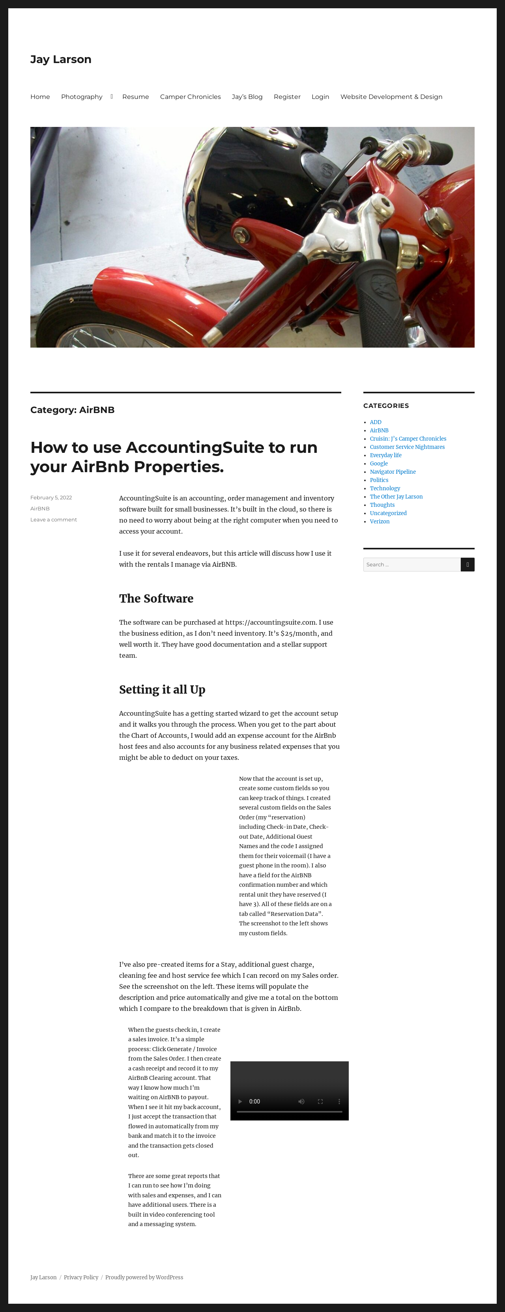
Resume (135, 96)
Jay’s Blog (247, 96)
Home (40, 96)
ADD (376, 422)
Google (379, 463)
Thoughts (382, 505)
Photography (82, 96)
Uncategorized (388, 513)
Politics (379, 480)
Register (287, 96)
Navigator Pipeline (393, 472)
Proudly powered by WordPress (144, 1277)
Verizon (380, 521)
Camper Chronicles (190, 96)
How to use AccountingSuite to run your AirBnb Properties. (174, 456)
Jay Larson (61, 59)
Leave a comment (53, 519)
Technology (385, 488)
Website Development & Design (391, 96)
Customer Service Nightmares (407, 447)
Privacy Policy (81, 1277)
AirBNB (40, 508)
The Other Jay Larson (396, 496)
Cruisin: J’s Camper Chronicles (408, 438)
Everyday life (386, 455)
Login (320, 96)
